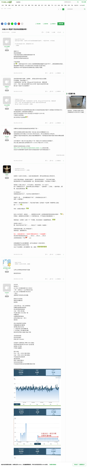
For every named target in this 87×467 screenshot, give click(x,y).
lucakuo (7, 292)
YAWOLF (7, 86)
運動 (49, 5)
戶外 (52, 5)
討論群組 (18, 2)
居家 (39, 5)
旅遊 (59, 5)
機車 (29, 5)
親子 (42, 5)
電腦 (16, 5)
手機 (6, 5)
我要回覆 (61, 23)
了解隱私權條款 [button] (52, 464)
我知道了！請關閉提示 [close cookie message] (79, 464)
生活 (56, 5)
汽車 (26, 5)
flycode (7, 136)
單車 (32, 5)
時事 (69, 5)
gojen (6, 174)
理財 (62, 5)
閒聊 (65, 5)
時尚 (46, 5)
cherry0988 (7, 46)
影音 (22, 5)
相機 (9, 5)
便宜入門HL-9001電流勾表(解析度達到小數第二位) (28, 148)
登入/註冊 (84, 2)
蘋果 (19, 5)
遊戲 (36, 5)
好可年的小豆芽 (7, 268)
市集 (72, 5)
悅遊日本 (76, 5)
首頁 (3, 5)
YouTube (82, 5)
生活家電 (9, 8)
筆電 (13, 5)
